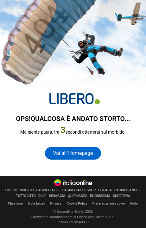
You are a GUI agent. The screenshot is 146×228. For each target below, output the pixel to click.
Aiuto (134, 203)
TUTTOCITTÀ (26, 196)
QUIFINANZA (77, 196)
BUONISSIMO (100, 196)
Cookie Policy (77, 203)
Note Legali (36, 203)
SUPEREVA (121, 196)
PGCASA (105, 190)
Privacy (56, 203)
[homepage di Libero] (74, 98)
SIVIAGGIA (57, 196)
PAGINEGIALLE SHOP (79, 190)
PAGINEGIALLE (48, 190)
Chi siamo (15, 203)
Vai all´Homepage (73, 153)
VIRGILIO (27, 190)
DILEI (42, 196)
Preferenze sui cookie (108, 203)
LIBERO (11, 190)
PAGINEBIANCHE (127, 190)
